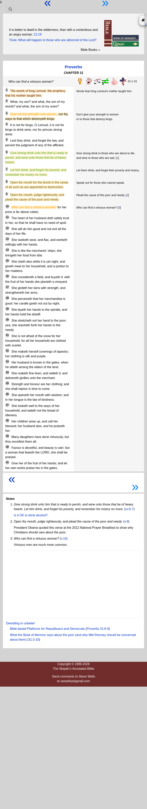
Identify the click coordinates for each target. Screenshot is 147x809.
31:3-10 (33, 639)
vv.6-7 (129, 509)
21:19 (38, 34)
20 (7, 319)
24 (7, 372)
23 (7, 361)
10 (7, 206)
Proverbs (73, 67)
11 (7, 217)
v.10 (63, 538)
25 (7, 383)
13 (7, 239)
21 (7, 335)
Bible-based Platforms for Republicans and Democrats (47, 628)
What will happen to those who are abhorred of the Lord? (57, 40)
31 (7, 462)
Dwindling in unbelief (20, 623)
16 (7, 276)
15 (7, 260)
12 (7, 228)
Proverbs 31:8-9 (98, 628)
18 (7, 298)
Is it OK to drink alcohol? (30, 515)
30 (7, 447)
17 (7, 287)
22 (7, 350)
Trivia (12, 40)
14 (7, 249)
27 (7, 405)
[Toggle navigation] (10, 9)
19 (7, 308)
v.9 (126, 521)
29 (7, 436)
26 (7, 394)
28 (7, 420)
